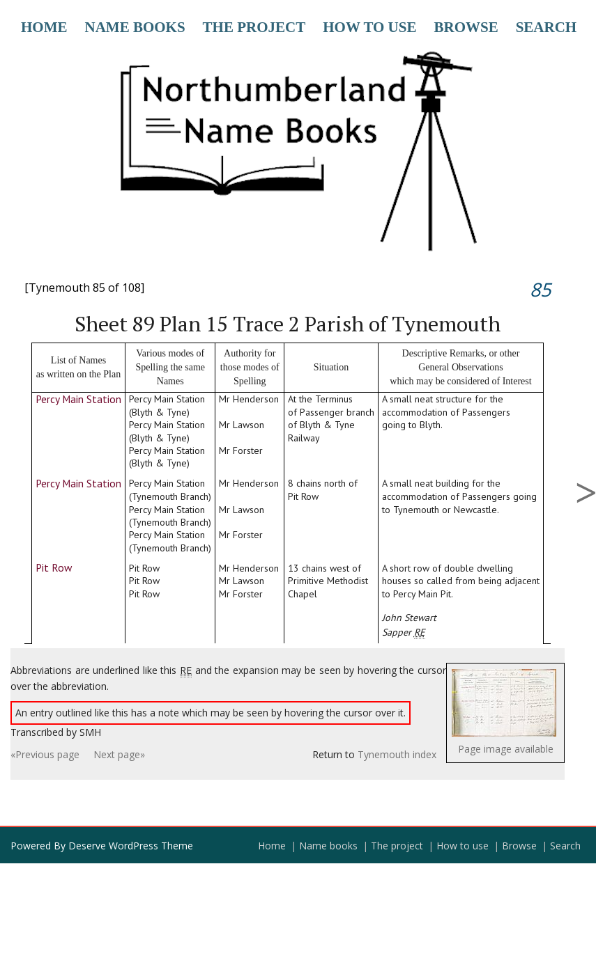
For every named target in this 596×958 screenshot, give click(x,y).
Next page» (119, 754)
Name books (135, 27)
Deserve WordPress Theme (130, 845)
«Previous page (44, 754)
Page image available (505, 748)
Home (44, 27)
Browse (466, 27)
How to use (369, 27)
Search (546, 27)
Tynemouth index (397, 754)
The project (254, 27)
